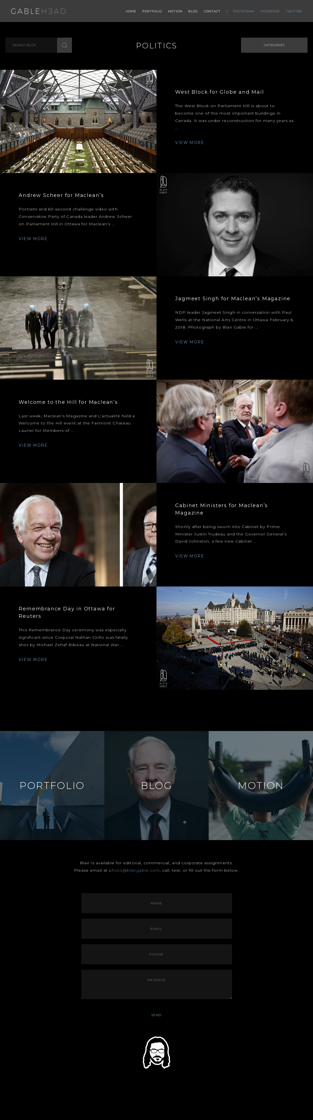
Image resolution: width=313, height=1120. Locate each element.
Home (131, 11)
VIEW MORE (189, 142)
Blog (193, 11)
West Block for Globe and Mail (219, 92)
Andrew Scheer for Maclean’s (61, 195)
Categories (274, 45)
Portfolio (152, 11)
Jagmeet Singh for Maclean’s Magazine (232, 299)
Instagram (244, 11)
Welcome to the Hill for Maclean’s (68, 402)
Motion (175, 11)
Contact (212, 11)
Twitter (294, 11)
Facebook (270, 11)
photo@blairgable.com (134, 870)
